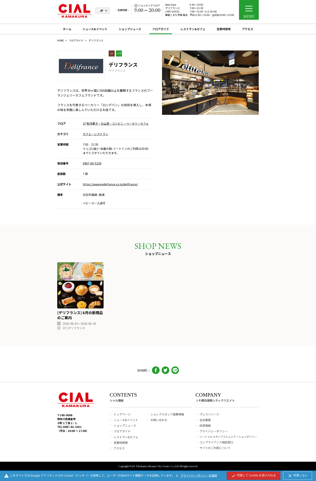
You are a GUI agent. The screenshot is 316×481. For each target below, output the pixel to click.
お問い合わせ (158, 423)
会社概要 (205, 423)
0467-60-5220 (92, 163)
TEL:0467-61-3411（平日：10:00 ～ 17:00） (73, 432)
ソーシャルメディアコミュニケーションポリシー (228, 440)
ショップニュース (130, 29)
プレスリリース (209, 418)
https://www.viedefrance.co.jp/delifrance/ (110, 184)
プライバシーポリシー (214, 435)
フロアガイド (160, 29)
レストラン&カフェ (192, 29)
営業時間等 (224, 29)
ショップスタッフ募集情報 (167, 418)
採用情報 (205, 429)
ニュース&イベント (95, 29)
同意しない (298, 475)
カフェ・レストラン (95, 134)
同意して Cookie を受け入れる (253, 475)
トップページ (122, 418)
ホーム (67, 29)
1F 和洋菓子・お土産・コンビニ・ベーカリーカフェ (116, 123)
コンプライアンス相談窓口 (216, 445)
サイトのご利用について (215, 451)
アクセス (247, 29)
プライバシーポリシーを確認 (196, 475)
